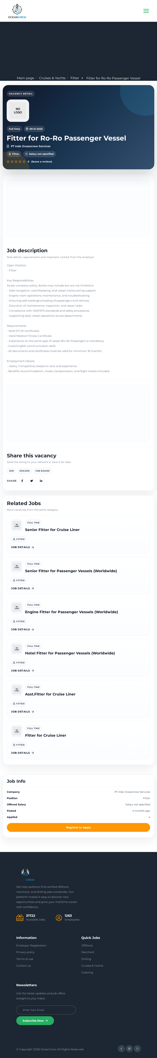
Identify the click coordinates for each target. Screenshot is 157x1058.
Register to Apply (78, 827)
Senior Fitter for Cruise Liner (52, 530)
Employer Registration (31, 945)
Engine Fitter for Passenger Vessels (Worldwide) (71, 612)
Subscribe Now (35, 1020)
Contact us (23, 965)
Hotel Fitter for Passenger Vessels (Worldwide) (70, 653)
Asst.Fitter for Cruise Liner (50, 694)
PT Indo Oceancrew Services (28, 146)
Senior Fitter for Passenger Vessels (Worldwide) (71, 571)
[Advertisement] (78, 49)
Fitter (74, 78)
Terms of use (24, 959)
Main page (25, 78)
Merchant (87, 952)
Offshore (87, 945)
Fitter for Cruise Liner (45, 735)
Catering (87, 972)
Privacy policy (25, 952)
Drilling (86, 959)
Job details (22, 547)
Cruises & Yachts (52, 78)
